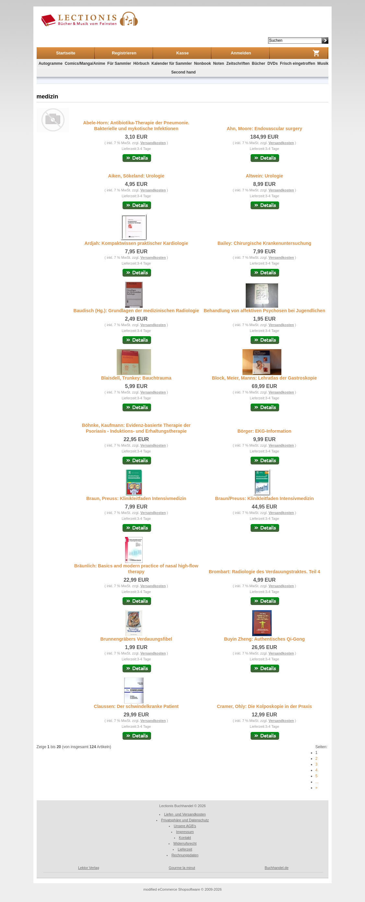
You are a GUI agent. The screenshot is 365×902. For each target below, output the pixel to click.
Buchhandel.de (276, 868)
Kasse (182, 53)
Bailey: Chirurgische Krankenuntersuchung (264, 243)
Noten (218, 63)
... (317, 782)
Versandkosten (153, 143)
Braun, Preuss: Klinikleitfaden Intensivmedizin (136, 498)
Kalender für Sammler (171, 63)
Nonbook (202, 63)
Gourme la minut (182, 868)
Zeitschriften (238, 63)
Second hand (183, 72)
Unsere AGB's (185, 826)
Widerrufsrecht (185, 843)
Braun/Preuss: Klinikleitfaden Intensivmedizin (264, 498)
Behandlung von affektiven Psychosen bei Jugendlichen (264, 310)
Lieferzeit (185, 849)
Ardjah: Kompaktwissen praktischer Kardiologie (136, 243)
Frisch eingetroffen (297, 63)
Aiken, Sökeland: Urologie (136, 175)
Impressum (185, 832)
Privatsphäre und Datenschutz (185, 820)
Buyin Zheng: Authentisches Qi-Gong (264, 639)
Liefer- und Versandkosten (185, 814)
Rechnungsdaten (184, 855)
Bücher (258, 63)
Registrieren (124, 53)
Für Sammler (119, 63)
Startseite (65, 53)
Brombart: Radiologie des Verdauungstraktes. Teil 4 (264, 571)
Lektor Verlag (88, 868)
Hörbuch (141, 63)
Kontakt (185, 837)
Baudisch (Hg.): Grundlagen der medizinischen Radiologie (136, 310)
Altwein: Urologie (264, 175)
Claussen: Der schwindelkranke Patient (136, 706)
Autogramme (51, 63)
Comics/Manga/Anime (85, 63)
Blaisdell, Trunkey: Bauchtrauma (136, 378)
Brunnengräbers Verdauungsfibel (136, 639)
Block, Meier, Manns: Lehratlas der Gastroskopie (264, 378)
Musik (322, 63)
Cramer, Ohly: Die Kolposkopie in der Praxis (264, 706)
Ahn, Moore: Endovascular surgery (264, 128)
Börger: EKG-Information (264, 431)
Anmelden (241, 53)
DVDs (272, 63)
